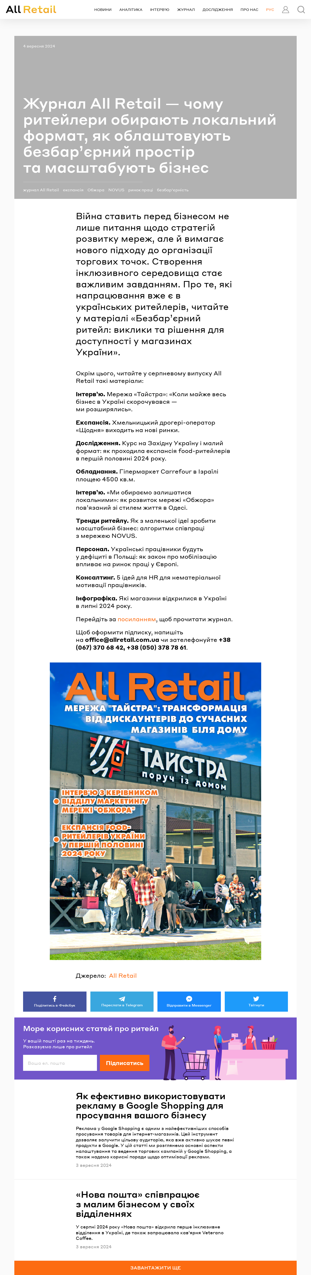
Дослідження (218, 9)
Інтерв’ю (159, 9)
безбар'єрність (173, 189)
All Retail (123, 975)
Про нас (249, 9)
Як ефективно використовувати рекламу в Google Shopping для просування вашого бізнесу (150, 1105)
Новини (103, 9)
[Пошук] (301, 9)
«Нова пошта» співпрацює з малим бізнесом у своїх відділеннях (138, 1203)
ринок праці (140, 189)
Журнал (186, 9)
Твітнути (256, 1005)
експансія (73, 189)
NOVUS (116, 189)
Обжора (95, 189)
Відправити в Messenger (189, 1005)
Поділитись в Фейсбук (54, 1005)
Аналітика (130, 9)
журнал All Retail (41, 189)
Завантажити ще (155, 1267)
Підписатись (124, 1062)
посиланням (137, 619)
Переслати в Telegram (122, 1005)
